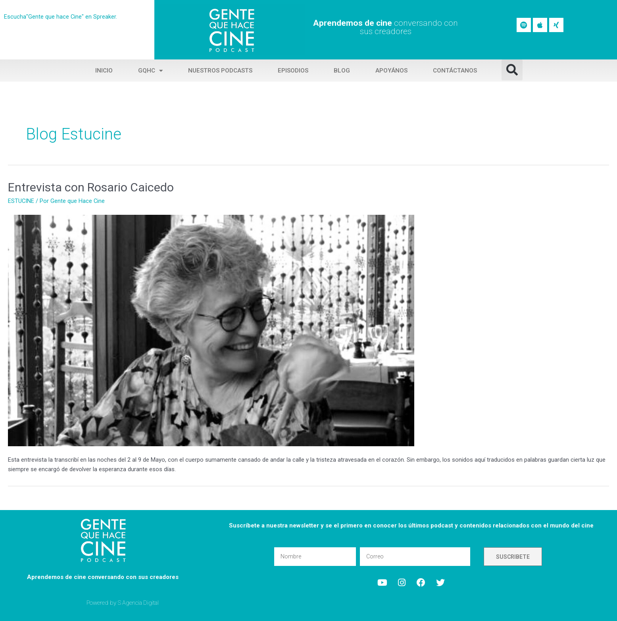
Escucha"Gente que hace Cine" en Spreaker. (60, 16)
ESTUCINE (21, 200)
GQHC (150, 71)
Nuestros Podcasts (220, 70)
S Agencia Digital (139, 602)
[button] (512, 69)
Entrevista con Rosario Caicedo (91, 187)
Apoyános (391, 70)
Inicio (104, 70)
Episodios (293, 70)
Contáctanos (455, 70)
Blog (342, 70)
